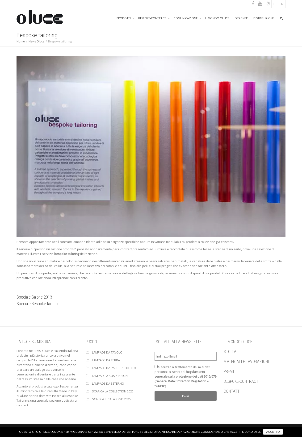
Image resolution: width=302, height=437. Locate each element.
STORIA (230, 351)
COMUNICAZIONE (186, 18)
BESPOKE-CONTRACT (152, 18)
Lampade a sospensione (110, 376)
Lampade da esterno (108, 383)
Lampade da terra (106, 360)
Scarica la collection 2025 (113, 391)
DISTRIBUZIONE (263, 18)
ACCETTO (273, 431)
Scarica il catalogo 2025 (111, 399)
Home (21, 41)
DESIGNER (241, 18)
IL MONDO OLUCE (217, 18)
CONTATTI (232, 391)
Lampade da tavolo (107, 352)
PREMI (229, 371)
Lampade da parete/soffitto (114, 368)
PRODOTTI (124, 18)
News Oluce (36, 41)
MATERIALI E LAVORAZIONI (246, 361)
